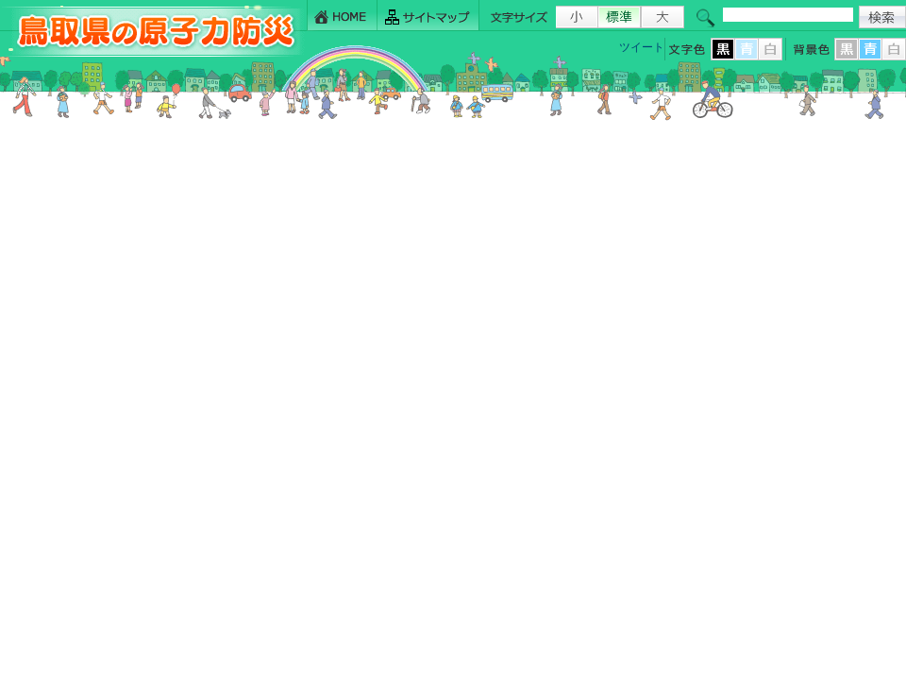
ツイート (641, 47)
